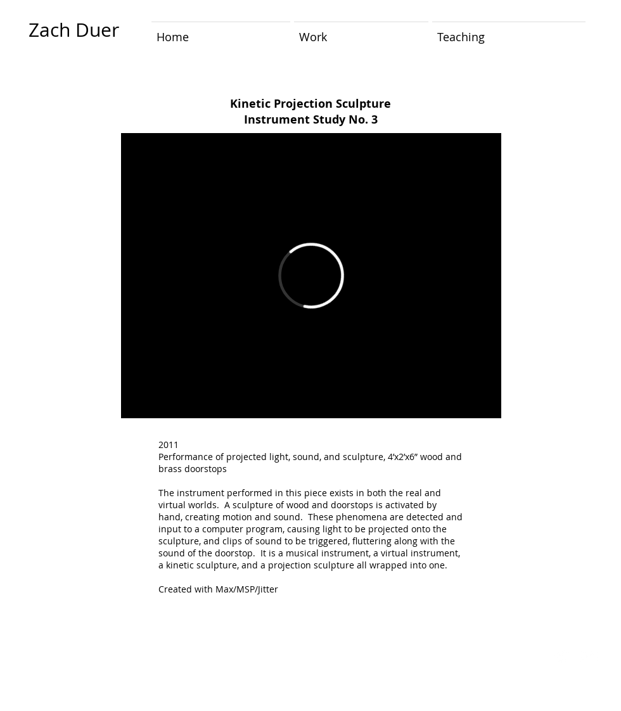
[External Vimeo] (311, 275)
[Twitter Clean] (560, 656)
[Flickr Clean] (588, 656)
